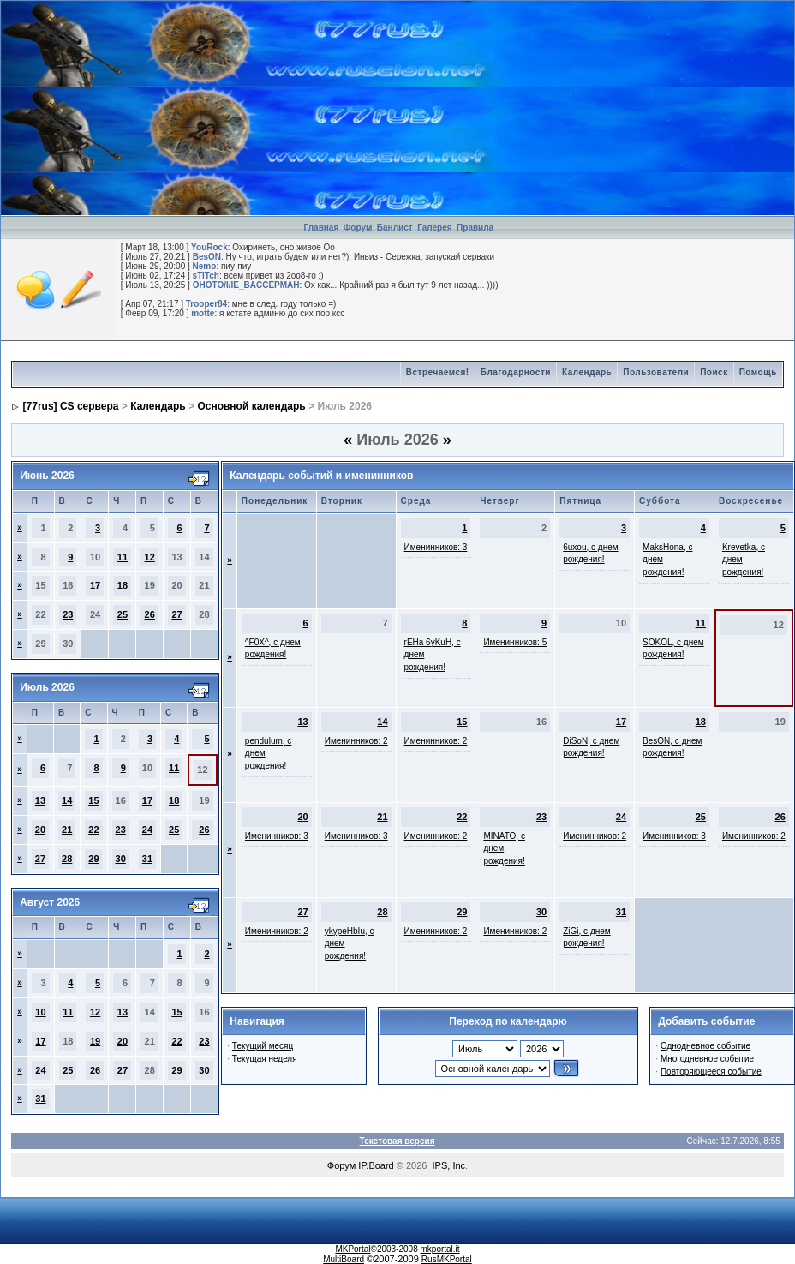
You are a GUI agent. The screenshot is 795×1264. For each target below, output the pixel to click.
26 (150, 614)
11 (122, 557)
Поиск (714, 372)
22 (93, 829)
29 (93, 859)
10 (40, 1012)
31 (147, 859)
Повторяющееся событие (711, 1071)
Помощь (758, 372)
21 (67, 829)
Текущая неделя (264, 1058)
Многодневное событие (707, 1058)
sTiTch (206, 275)
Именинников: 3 (436, 547)
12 (150, 557)
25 (122, 614)
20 (40, 829)
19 (95, 1041)
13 (40, 800)
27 (176, 614)
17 (95, 585)
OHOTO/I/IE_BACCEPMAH (246, 285)
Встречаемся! (437, 372)
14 (67, 800)
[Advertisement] (667, 108)
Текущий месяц (262, 1046)
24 (147, 829)
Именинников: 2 (356, 741)
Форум (358, 227)
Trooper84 (206, 304)
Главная (321, 227)
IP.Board (375, 1165)
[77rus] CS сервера (71, 406)
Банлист (396, 227)
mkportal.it (439, 1249)
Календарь (587, 372)
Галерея (434, 227)
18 (122, 585)
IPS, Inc (449, 1165)
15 (93, 800)
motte (202, 313)
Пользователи (656, 372)
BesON (207, 256)
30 (121, 859)
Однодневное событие (705, 1046)
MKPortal (352, 1249)
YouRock (209, 247)
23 (68, 614)
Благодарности (516, 372)
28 (67, 859)
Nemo (205, 266)
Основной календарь (251, 406)
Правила (475, 227)
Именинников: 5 (515, 642)
